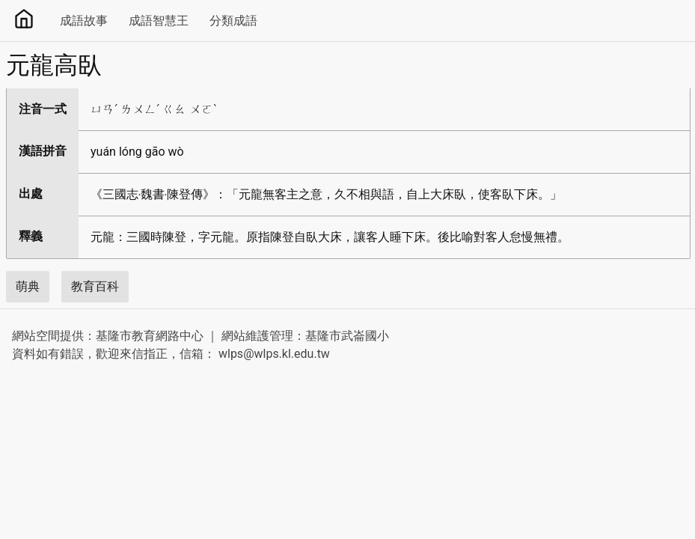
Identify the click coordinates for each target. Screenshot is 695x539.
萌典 (28, 286)
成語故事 (84, 20)
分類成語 (233, 20)
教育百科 (95, 286)
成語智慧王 (159, 20)
